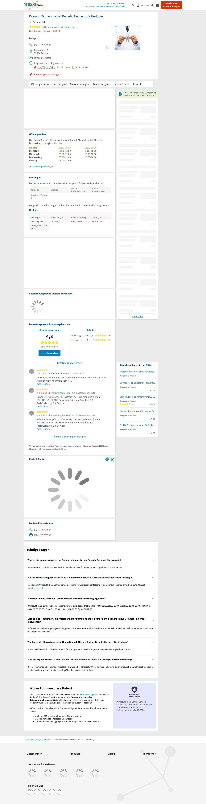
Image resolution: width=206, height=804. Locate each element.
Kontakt (137, 84)
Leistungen (59, 84)
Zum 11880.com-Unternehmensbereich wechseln (105, 6)
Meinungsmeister (62, 392)
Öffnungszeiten (40, 84)
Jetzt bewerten (49, 353)
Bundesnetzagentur (89, 694)
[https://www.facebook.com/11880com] (30, 792)
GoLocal (57, 373)
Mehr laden (137, 316)
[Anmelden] (144, 5)
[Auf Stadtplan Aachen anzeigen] (112, 459)
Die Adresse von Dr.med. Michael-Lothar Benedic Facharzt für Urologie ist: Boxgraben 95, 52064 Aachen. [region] (75, 567)
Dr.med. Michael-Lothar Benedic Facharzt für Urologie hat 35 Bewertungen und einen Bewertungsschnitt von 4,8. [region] (79, 649)
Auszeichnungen (79, 84)
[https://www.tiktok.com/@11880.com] (45, 792)
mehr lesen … (44, 383)
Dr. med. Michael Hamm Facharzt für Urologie (137, 382)
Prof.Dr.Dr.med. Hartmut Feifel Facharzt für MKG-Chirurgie (137, 425)
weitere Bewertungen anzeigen (70, 436)
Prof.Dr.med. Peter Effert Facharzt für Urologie (137, 371)
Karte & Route (121, 84)
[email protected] (35, 588)
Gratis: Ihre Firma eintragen (171, 5)
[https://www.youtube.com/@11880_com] (59, 792)
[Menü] (158, 5)
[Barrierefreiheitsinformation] (153, 5)
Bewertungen (101, 84)
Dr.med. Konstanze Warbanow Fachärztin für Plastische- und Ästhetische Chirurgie (137, 411)
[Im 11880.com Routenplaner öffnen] (107, 458)
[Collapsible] (153, 560)
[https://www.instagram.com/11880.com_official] (37, 792)
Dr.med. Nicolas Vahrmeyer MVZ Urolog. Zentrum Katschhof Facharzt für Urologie (137, 396)
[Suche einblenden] (134, 5)
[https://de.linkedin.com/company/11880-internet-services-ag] (52, 792)
